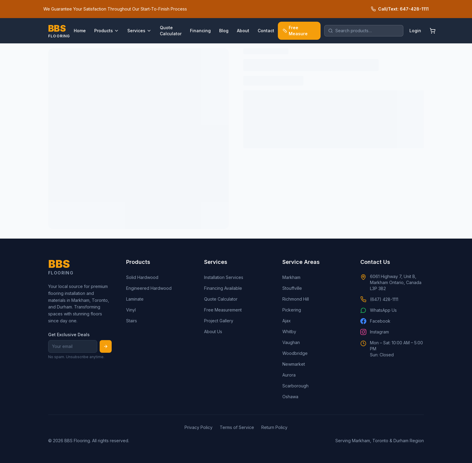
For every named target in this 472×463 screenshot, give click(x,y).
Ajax (286, 320)
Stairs (131, 320)
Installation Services (223, 277)
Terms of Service (237, 427)
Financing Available (223, 288)
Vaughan (291, 342)
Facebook (375, 321)
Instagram (374, 332)
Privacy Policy (199, 427)
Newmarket (293, 364)
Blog (223, 30)
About (243, 30)
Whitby (289, 331)
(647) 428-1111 (379, 299)
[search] (363, 30)
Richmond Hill (295, 299)
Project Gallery (218, 320)
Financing (200, 30)
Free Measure (295, 30)
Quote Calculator (171, 30)
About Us (213, 331)
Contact (266, 30)
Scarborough (295, 385)
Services (139, 30)
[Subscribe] (106, 346)
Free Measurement (223, 309)
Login (415, 30)
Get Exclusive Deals (69, 334)
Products (106, 30)
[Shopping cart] (432, 30)
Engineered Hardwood (149, 288)
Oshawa (290, 396)
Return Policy (274, 427)
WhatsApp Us (378, 310)
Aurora (289, 374)
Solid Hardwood (142, 277)
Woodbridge (295, 353)
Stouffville (292, 288)
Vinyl (131, 309)
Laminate (135, 299)
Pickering (291, 309)
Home (80, 30)
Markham (291, 277)
